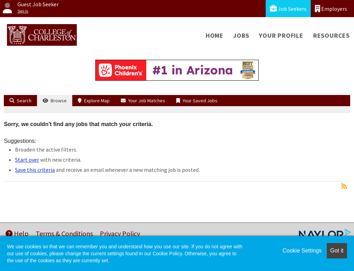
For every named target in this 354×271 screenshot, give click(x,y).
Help (17, 233)
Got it (337, 251)
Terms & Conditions (64, 233)
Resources (331, 35)
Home (214, 35)
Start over (27, 159)
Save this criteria (35, 169)
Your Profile (281, 35)
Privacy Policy (120, 233)
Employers (331, 8)
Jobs (241, 35)
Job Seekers (288, 8)
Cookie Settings (302, 251)
